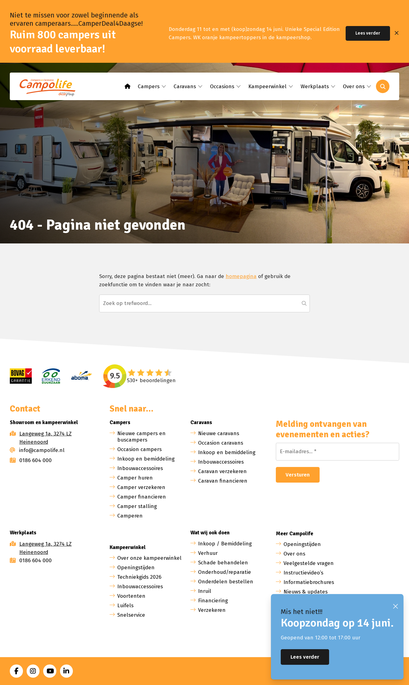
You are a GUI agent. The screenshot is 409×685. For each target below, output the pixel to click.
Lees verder (367, 33)
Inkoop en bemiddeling (145, 459)
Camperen (130, 516)
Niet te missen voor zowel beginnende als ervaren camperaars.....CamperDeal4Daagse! (76, 19)
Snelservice (131, 615)
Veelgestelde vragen (308, 563)
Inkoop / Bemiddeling (225, 543)
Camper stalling (137, 506)
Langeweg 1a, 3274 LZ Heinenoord (45, 438)
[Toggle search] (382, 86)
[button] (304, 303)
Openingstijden (136, 567)
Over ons (294, 554)
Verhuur (208, 553)
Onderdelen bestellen (225, 581)
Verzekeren (212, 610)
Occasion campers (139, 449)
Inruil (204, 591)
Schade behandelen (223, 562)
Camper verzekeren (141, 487)
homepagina (241, 276)
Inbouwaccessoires (140, 468)
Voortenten (131, 596)
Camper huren (135, 478)
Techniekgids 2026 (139, 577)
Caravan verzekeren (222, 471)
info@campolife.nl (37, 450)
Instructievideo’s (303, 573)
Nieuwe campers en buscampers (141, 436)
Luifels (125, 605)
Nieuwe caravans (218, 433)
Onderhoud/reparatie (224, 572)
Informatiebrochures (308, 582)
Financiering (213, 600)
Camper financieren (141, 497)
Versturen (298, 475)
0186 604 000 (31, 460)
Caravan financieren (222, 481)
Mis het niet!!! (301, 612)
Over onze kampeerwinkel (149, 558)
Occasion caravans (220, 443)
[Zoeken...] (204, 303)
